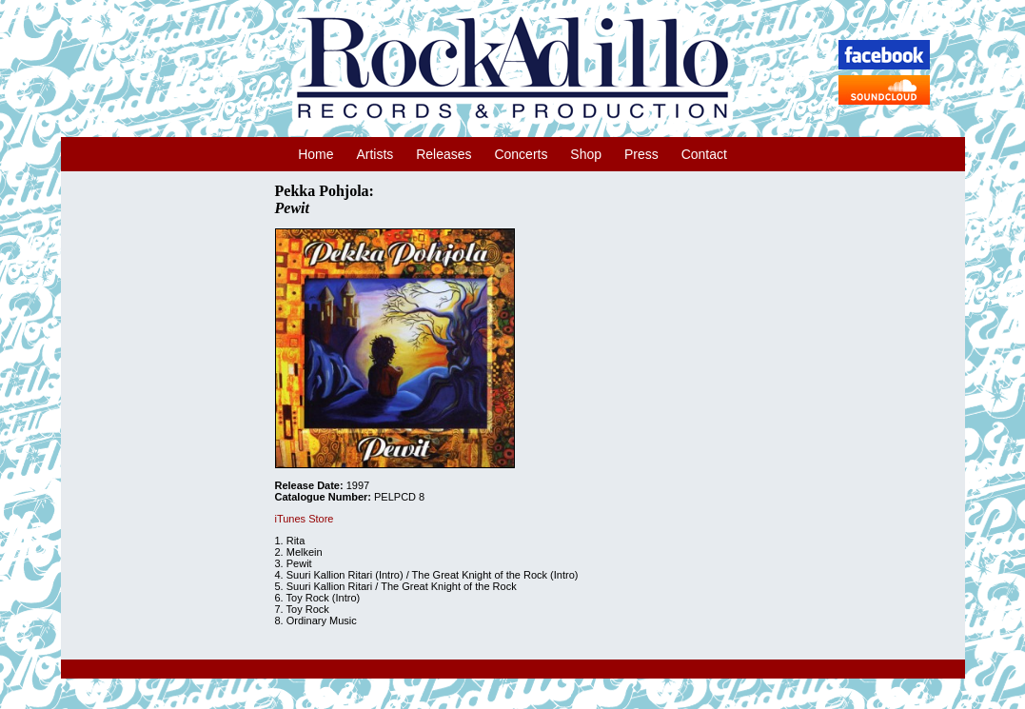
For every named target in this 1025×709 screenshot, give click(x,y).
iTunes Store (304, 518)
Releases (443, 154)
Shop (585, 154)
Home (315, 154)
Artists (374, 154)
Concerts (520, 154)
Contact (704, 154)
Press (641, 154)
